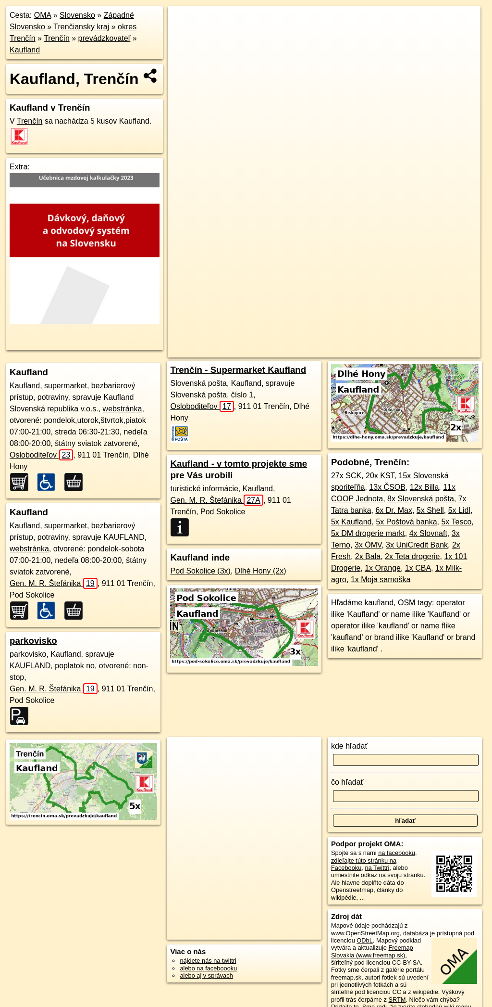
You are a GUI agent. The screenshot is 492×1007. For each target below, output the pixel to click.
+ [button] (184, 22)
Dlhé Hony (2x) (260, 571)
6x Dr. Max (393, 510)
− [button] (184, 37)
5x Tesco (456, 522)
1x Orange (383, 568)
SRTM (397, 999)
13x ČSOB (387, 487)
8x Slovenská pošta (420, 499)
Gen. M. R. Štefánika (54, 583)
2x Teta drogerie (412, 556)
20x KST (380, 476)
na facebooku (396, 852)
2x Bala (368, 556)
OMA (42, 15)
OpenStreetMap (288, 350)
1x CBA (418, 568)
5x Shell (430, 510)
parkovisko (33, 641)
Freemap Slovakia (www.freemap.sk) (372, 951)
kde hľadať (349, 746)
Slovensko (77, 15)
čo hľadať (347, 782)
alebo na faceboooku (208, 968)
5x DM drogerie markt (368, 533)
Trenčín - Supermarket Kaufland (238, 370)
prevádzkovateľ (104, 38)
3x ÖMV (368, 545)
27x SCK (346, 476)
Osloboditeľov (41, 454)
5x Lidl (459, 510)
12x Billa (424, 487)
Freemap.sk (338, 350)
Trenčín (57, 38)
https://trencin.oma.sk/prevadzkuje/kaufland (424, 350)
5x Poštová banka (406, 522)
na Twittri (377, 867)
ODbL (364, 940)
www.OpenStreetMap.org (365, 933)
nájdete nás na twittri (208, 960)
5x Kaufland (351, 522)
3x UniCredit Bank (417, 545)
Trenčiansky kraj (81, 27)
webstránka (122, 409)
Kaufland (25, 50)
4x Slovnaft (428, 533)
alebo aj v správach (206, 975)
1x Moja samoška (381, 579)
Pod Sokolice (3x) (200, 571)
